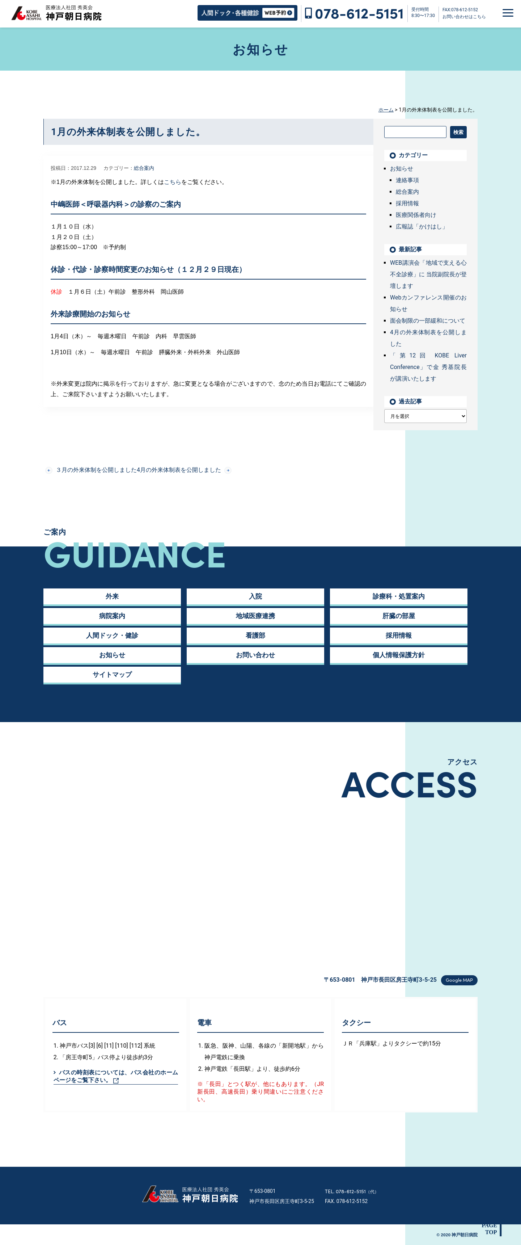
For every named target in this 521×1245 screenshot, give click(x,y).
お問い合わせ (255, 655)
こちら (172, 182)
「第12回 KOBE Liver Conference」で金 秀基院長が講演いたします (428, 367)
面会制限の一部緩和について (427, 320)
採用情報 (407, 203)
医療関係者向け (416, 214)
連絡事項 (407, 180)
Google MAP (459, 979)
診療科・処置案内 (399, 596)
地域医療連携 (255, 616)
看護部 (255, 635)
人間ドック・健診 (112, 635)
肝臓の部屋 (398, 616)
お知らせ (401, 168)
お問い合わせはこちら (464, 16)
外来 (112, 596)
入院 (255, 596)
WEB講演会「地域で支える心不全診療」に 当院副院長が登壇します (428, 274)
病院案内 (112, 616)
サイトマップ (112, 674)
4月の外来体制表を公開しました (184, 470)
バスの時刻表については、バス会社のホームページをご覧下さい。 (116, 1076)
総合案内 (144, 168)
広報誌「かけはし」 (422, 226)
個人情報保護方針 (399, 655)
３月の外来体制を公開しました (91, 470)
